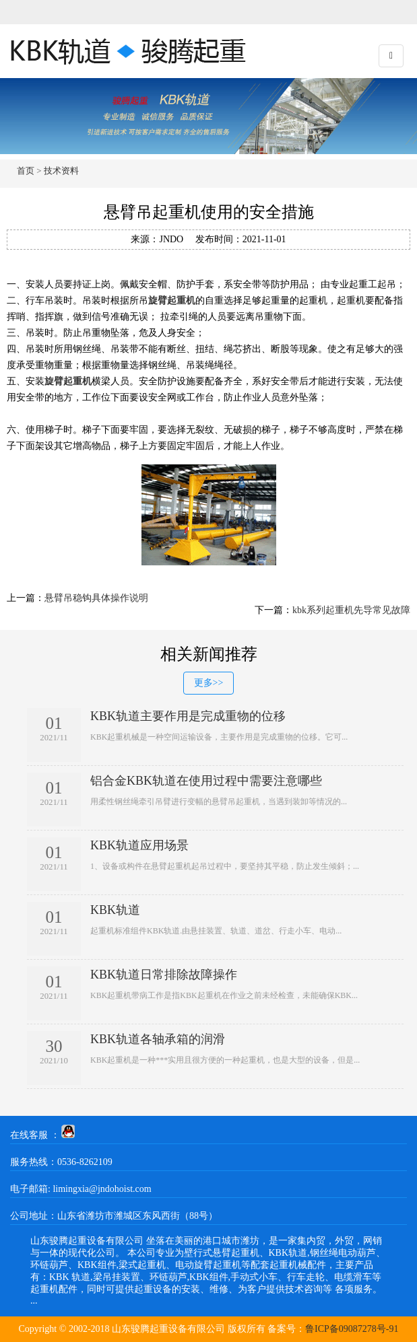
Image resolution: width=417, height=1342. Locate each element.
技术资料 (61, 171)
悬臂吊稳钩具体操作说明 (96, 598)
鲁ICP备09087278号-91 (351, 1329)
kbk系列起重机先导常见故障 (351, 610)
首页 (25, 171)
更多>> (209, 683)
